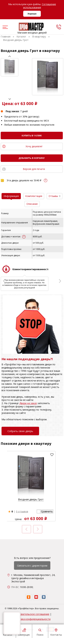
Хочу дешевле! (34, 146)
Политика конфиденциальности (32, 619)
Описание (32, 203)
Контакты (56, 631)
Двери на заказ (28, 403)
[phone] (58, 26)
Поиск (40, 631)
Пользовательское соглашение (31, 614)
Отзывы (54, 196)
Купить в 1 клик (32, 135)
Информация (11, 196)
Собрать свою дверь (20, 431)
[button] (45, 511)
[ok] (28, 597)
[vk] (43, 597)
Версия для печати (34, 169)
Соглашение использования (39, 6)
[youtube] (36, 597)
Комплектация (33, 196)
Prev (9, 56)
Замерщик (24, 631)
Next (9, 99)
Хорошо (31, 13)
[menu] (5, 27)
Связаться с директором (32, 565)
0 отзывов (22, 511)
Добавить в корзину (32, 158)
